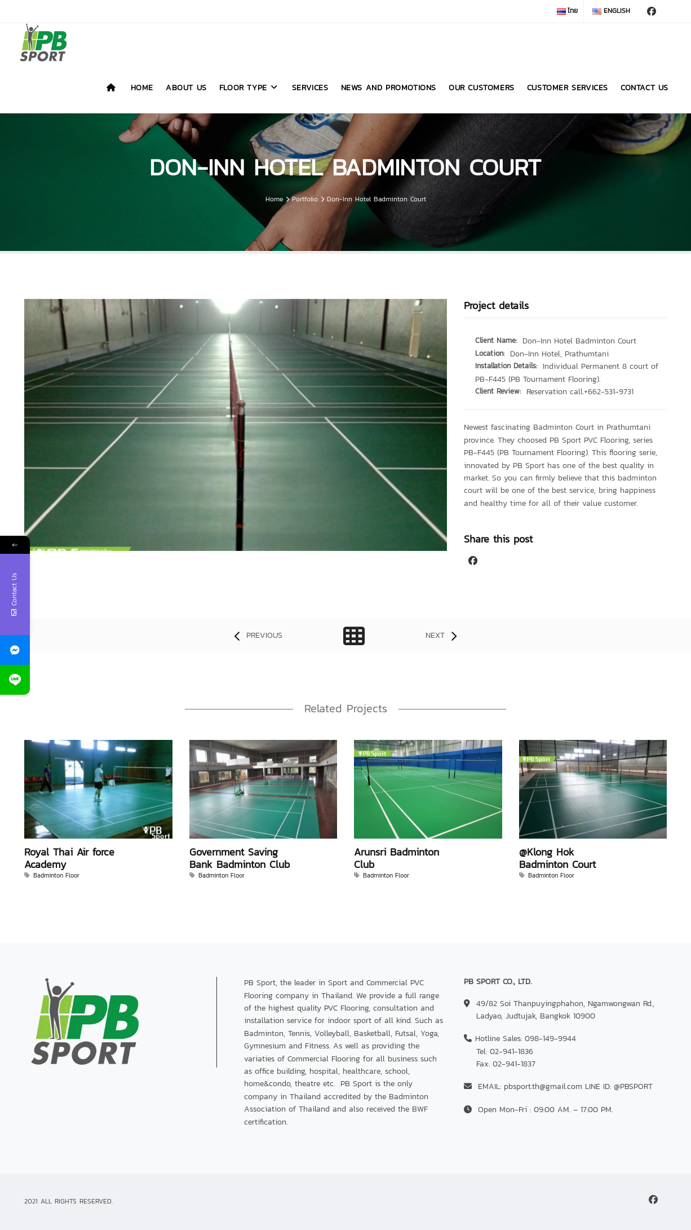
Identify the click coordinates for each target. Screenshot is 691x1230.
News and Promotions (388, 88)
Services (310, 88)
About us (186, 88)
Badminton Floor (56, 875)
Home (142, 88)
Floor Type (249, 88)
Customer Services (567, 88)
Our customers (482, 88)
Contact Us (644, 88)
